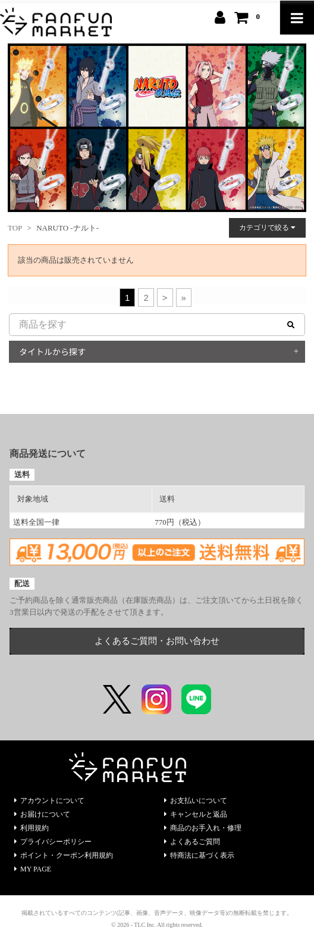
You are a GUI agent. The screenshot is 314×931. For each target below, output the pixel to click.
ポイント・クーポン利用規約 (63, 855)
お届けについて (42, 814)
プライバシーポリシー (53, 841)
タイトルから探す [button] (52, 351)
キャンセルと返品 (195, 814)
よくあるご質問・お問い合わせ (157, 641)
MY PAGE (32, 869)
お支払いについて (195, 800)
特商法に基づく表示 (199, 855)
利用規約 (31, 828)
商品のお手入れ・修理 (202, 828)
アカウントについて (49, 800)
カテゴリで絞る (267, 227)
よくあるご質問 (192, 841)
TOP (15, 227)
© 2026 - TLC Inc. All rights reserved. (157, 924)
